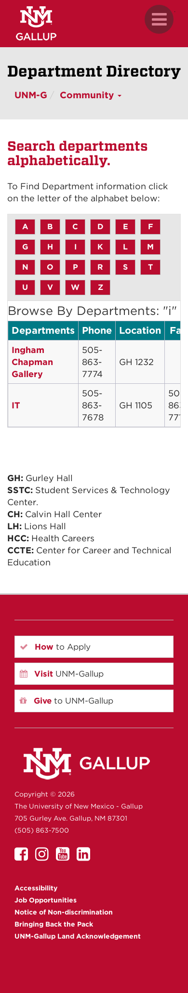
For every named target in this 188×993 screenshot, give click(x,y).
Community (90, 95)
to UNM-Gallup (66, 701)
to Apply (55, 647)
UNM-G (30, 95)
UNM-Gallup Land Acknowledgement (77, 936)
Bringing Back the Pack (53, 924)
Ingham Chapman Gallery (32, 362)
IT (16, 405)
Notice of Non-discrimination (63, 912)
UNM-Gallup (62, 674)
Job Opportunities (45, 900)
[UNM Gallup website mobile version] (94, 23)
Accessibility (35, 888)
